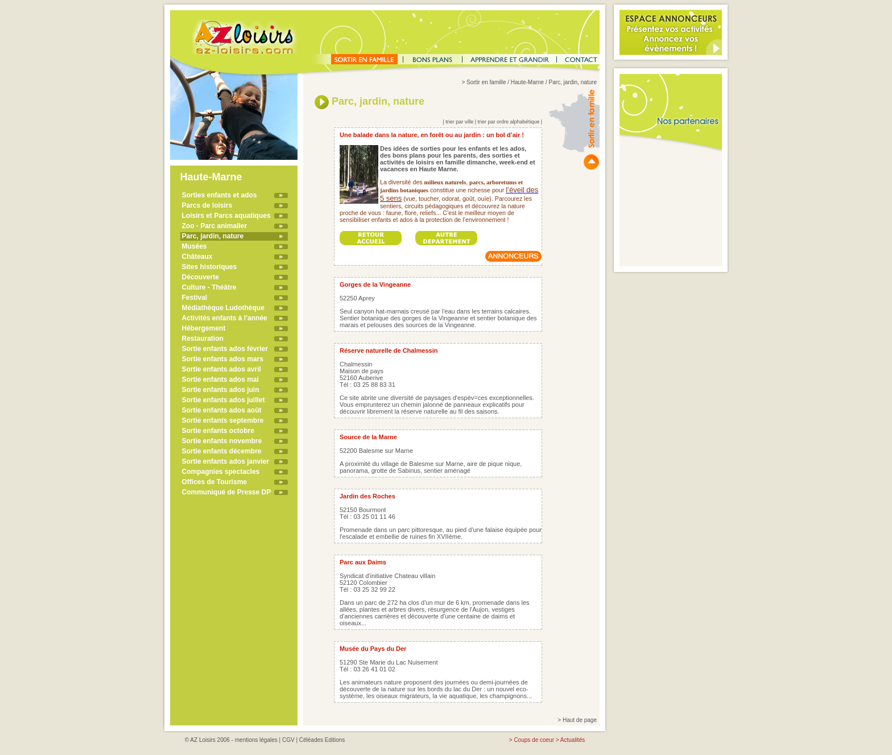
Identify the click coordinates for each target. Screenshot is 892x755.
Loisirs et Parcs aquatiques (226, 216)
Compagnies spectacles (221, 472)
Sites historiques (209, 267)
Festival (195, 298)
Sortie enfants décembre (222, 451)
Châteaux (197, 257)
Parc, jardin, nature (213, 236)
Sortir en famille (486, 82)
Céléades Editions (322, 740)
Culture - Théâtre (209, 287)
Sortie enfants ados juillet (223, 400)
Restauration (203, 339)
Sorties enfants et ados (219, 195)
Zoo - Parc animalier (214, 226)
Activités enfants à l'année (224, 318)
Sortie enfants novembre (222, 441)
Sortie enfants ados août (222, 410)
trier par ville (459, 122)
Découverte (200, 277)
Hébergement (204, 328)
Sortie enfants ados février (225, 349)
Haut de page (580, 720)
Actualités (572, 740)
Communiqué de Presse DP (226, 492)
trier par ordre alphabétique (509, 122)
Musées (194, 246)
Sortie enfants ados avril (221, 369)
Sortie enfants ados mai (220, 379)
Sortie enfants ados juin (220, 390)
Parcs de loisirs (207, 205)
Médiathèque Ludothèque (223, 308)
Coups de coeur (534, 740)
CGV (288, 740)
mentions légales (256, 740)
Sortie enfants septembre (223, 420)
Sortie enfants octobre (218, 431)
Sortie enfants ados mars (222, 359)
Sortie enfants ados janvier (225, 461)
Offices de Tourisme (214, 482)
